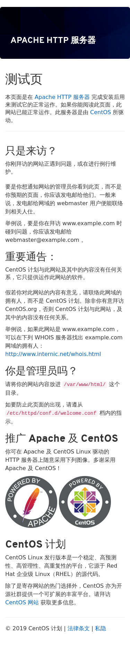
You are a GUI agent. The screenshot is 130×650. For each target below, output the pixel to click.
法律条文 (79, 628)
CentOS (100, 112)
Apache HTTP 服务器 (62, 97)
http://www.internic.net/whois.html (53, 354)
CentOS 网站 (22, 602)
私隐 (100, 628)
